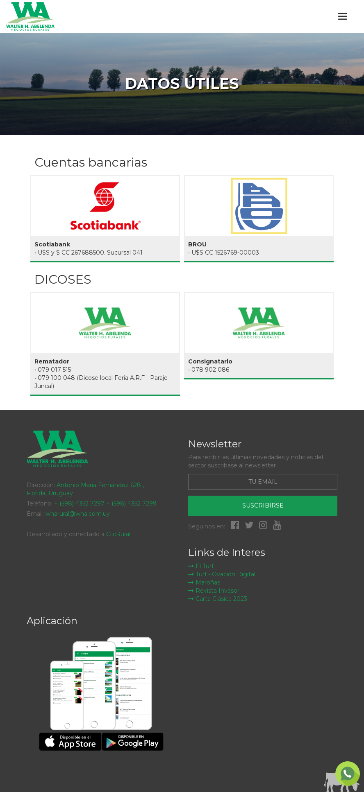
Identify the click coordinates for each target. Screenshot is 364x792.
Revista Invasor (213, 590)
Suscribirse (263, 505)
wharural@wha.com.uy (78, 513)
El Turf (201, 566)
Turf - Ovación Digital (221, 574)
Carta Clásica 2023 (217, 598)
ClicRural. (119, 534)
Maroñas (204, 582)
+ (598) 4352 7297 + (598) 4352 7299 (105, 503)
